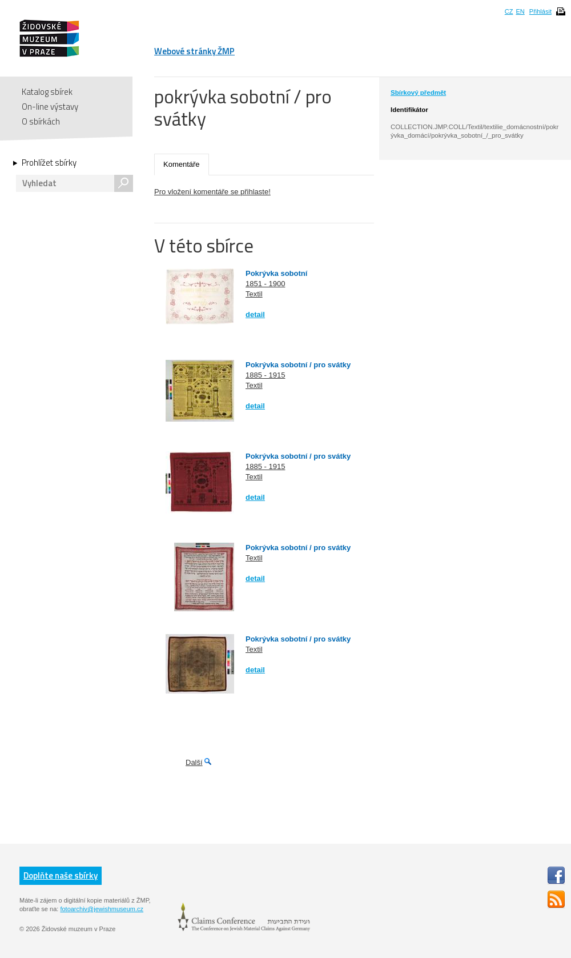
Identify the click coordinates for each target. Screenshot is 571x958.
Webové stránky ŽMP (194, 51)
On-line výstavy (50, 106)
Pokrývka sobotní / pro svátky (298, 364)
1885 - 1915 (265, 375)
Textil (254, 294)
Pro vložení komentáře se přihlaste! (212, 191)
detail (255, 314)
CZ (509, 11)
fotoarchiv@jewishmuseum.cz (101, 908)
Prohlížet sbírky (49, 163)
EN (520, 11)
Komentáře (181, 164)
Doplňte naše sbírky (60, 875)
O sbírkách (41, 121)
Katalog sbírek (47, 91)
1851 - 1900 (265, 283)
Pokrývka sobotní (276, 273)
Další (194, 762)
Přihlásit (540, 11)
